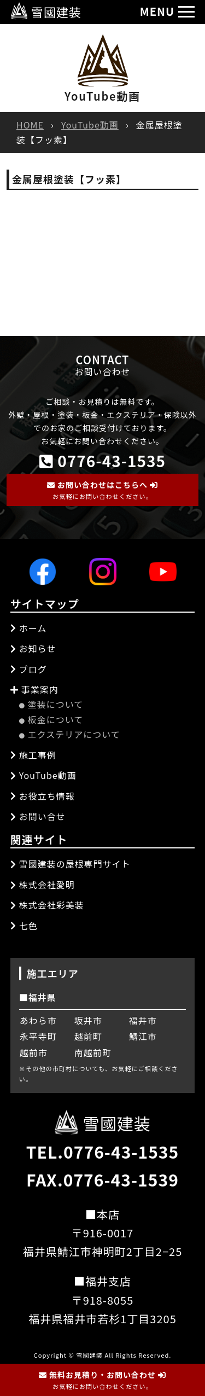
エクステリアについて (69, 734)
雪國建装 (45, 11)
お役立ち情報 (42, 795)
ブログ (28, 669)
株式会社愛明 (42, 884)
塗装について (51, 704)
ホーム (28, 628)
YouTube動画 (90, 124)
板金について (51, 719)
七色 (24, 925)
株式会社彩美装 (47, 904)
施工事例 (33, 754)
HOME (30, 124)
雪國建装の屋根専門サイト (70, 863)
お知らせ (33, 648)
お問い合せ (38, 816)
